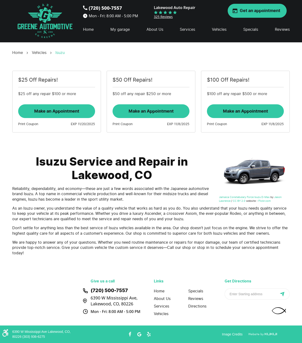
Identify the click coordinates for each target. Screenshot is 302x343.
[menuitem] (88, 29)
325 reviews (163, 16)
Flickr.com (264, 201)
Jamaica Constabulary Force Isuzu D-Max (244, 197)
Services (187, 29)
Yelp (148, 334)
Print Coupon (28, 124)
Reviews (282, 29)
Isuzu (60, 52)
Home (88, 29)
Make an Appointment (56, 111)
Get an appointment (260, 10)
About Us (155, 29)
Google (139, 334)
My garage (120, 29)
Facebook (129, 334)
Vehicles (219, 29)
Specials (250, 29)
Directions (197, 306)
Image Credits (232, 334)
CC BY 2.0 (239, 201)
